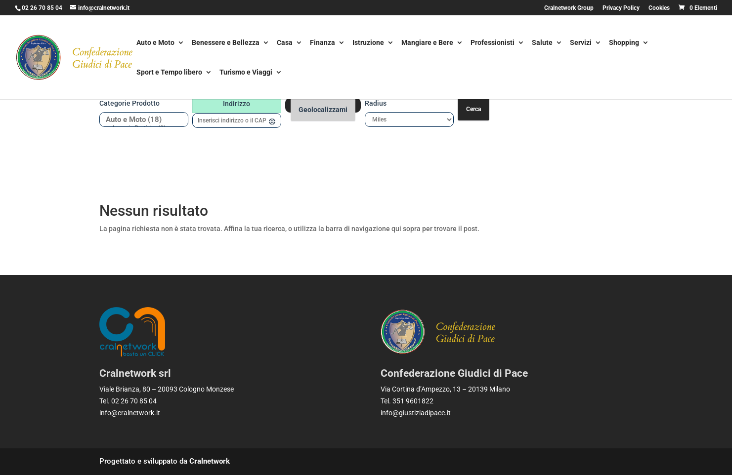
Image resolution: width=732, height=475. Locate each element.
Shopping (624, 43)
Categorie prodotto (129, 103)
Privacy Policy (621, 8)
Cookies (659, 8)
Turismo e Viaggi (245, 73)
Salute (542, 43)
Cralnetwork (209, 461)
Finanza (322, 43)
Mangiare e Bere (427, 43)
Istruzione (368, 43)
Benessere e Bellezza (225, 43)
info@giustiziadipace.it (416, 413)
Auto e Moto (155, 43)
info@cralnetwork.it (129, 413)
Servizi (581, 43)
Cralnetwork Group (569, 8)
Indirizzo (236, 104)
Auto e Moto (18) (140, 119)
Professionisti (493, 43)
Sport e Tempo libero (169, 73)
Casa (285, 43)
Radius (376, 103)
